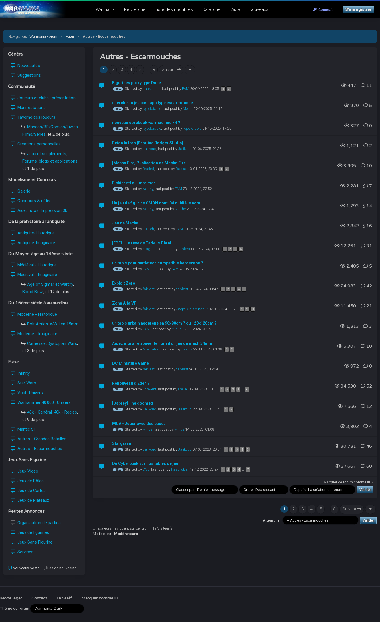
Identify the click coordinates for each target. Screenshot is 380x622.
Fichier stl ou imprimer (133, 183)
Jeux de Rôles (27, 480)
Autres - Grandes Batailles (38, 438)
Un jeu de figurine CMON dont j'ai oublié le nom (156, 203)
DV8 (146, 469)
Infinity (20, 373)
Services (22, 551)
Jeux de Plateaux (30, 500)
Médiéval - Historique (34, 265)
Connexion (324, 9)
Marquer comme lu (99, 598)
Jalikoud (149, 149)
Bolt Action (37, 324)
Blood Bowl (32, 291)
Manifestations (28, 107)
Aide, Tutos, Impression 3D (39, 210)
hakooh (148, 229)
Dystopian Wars (62, 343)
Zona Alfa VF (124, 303)
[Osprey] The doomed (132, 403)
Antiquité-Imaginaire (33, 242)
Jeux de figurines (30, 532)
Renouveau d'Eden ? (131, 383)
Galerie (20, 191)
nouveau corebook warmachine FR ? (146, 122)
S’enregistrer (358, 9)
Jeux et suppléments (46, 153)
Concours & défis (30, 200)
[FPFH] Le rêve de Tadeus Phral (141, 243)
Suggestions (26, 75)
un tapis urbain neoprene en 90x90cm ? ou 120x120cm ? (164, 323)
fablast (184, 249)
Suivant (171, 69)
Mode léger (11, 598)
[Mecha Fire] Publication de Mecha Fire (149, 163)
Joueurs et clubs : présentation (43, 97)
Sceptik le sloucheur (192, 309)
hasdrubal (180, 469)
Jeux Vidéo (24, 471)
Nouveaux (258, 9)
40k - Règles (65, 412)
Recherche (134, 9)
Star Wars (23, 383)
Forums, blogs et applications (50, 161)
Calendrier (212, 9)
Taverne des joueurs (33, 117)
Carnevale (36, 343)
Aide (235, 9)
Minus (176, 329)
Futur (70, 36)
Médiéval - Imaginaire (34, 274)
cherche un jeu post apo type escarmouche (152, 102)
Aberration (151, 349)
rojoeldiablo (152, 108)
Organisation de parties (36, 522)
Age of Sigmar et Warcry (50, 284)
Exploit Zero (123, 283)
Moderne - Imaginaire (34, 333)
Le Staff (64, 598)
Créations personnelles (36, 144)
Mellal (188, 108)
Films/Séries (34, 134)
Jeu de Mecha (125, 223)
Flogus (186, 349)
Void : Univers (27, 392)
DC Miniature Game (130, 363)
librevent (149, 389)
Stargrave (121, 443)
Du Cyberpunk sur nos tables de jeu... (147, 463)
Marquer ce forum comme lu (347, 482)
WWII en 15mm (64, 324)
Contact (39, 598)
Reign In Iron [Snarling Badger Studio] (147, 143)
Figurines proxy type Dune (136, 82)
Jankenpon (151, 88)
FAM (185, 88)
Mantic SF (23, 429)
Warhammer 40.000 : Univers (41, 402)
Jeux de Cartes (28, 490)
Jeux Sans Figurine (31, 542)
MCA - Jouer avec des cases (139, 423)
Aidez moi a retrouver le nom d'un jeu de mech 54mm (162, 343)
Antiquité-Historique (33, 233)
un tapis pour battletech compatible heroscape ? (157, 263)
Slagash (150, 249)
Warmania (105, 9)
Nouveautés (25, 65)
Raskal (148, 169)
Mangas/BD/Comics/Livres (52, 126)
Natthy (148, 189)
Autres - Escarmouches (36, 448)
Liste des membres (174, 9)
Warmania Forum (43, 36)
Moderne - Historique (34, 314)
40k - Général (39, 412)
